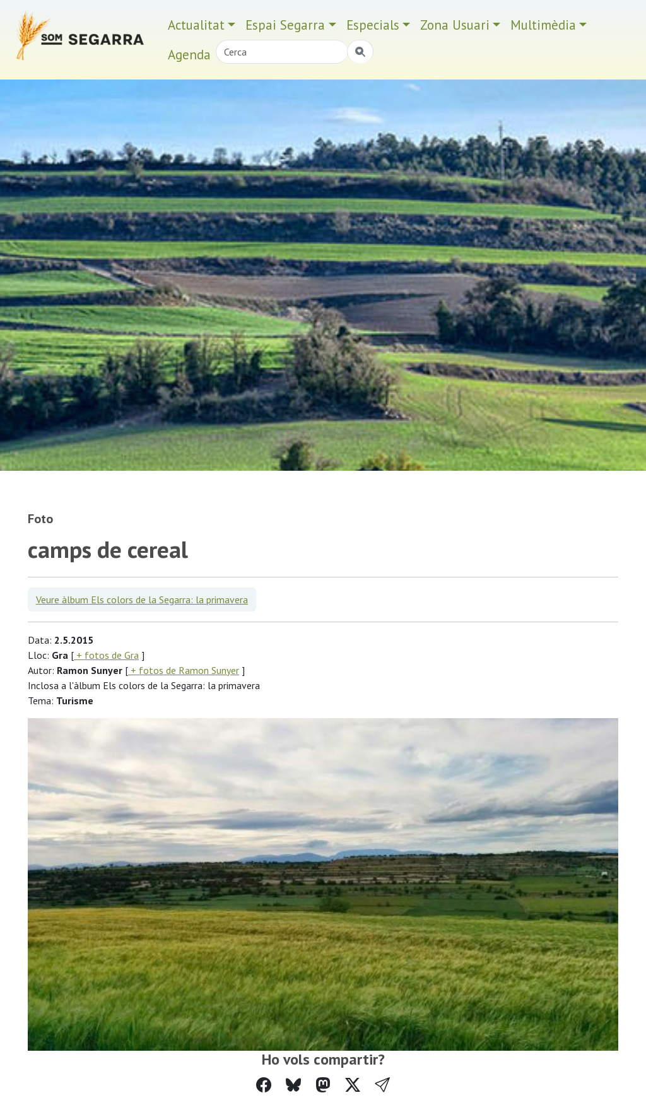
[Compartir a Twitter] (352, 1085)
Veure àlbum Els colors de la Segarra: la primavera (142, 599)
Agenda (189, 54)
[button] (382, 1085)
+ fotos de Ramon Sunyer (183, 670)
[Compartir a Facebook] (263, 1085)
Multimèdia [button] (543, 24)
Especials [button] (372, 24)
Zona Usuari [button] (455, 24)
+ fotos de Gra (106, 655)
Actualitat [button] (196, 24)
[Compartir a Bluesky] (293, 1085)
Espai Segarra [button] (285, 24)
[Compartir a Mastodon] (323, 1085)
